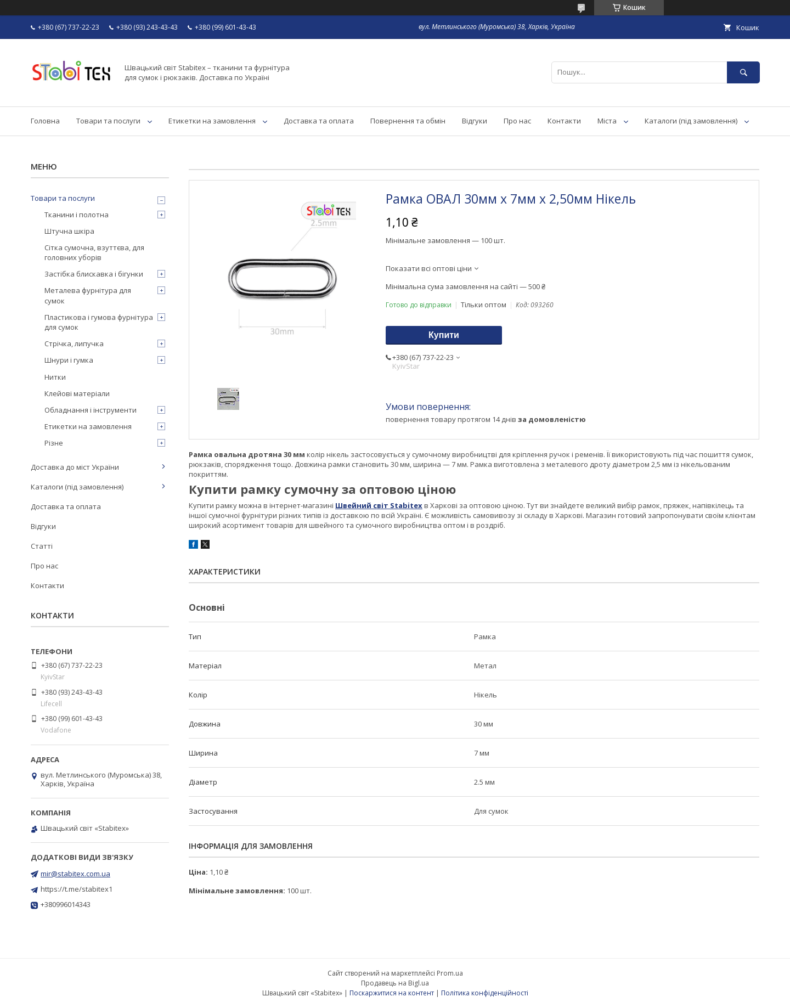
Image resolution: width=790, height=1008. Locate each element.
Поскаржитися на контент (391, 993)
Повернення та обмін (407, 121)
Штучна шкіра (69, 231)
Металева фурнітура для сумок (87, 295)
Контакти (564, 121)
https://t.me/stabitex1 (76, 889)
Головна (45, 121)
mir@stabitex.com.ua (75, 873)
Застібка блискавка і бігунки (93, 274)
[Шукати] (743, 72)
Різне (53, 443)
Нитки (55, 377)
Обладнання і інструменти (90, 410)
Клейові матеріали (77, 393)
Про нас (517, 121)
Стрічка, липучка (74, 343)
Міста (607, 121)
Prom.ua (450, 973)
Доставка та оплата (319, 121)
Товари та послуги (108, 121)
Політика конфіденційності (484, 993)
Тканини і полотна (76, 214)
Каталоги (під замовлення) (691, 121)
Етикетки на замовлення (212, 121)
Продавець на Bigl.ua (395, 983)
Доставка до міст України (75, 467)
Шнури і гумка (68, 360)
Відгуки (474, 121)
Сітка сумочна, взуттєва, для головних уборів (94, 252)
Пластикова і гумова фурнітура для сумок (98, 322)
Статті (42, 546)
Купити (443, 335)
